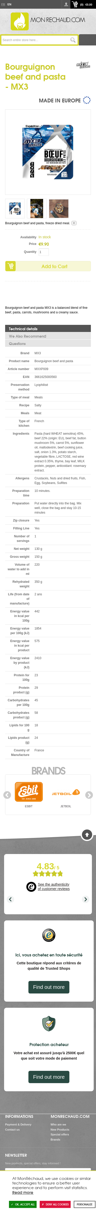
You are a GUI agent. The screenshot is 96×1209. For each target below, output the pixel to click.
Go (73, 40)
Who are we (58, 1124)
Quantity (30, 252)
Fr (3, 4)
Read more (22, 1192)
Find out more (49, 987)
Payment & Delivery (18, 1124)
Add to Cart (54, 266)
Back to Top (87, 834)
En (9, 4)
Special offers (60, 1134)
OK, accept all (23, 1204)
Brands (48, 770)
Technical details (23, 328)
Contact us (12, 1129)
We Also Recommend (27, 336)
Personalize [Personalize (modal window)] (84, 1204)
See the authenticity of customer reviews (54, 886)
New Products (60, 1129)
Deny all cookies (55, 1204)
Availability (28, 237)
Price (32, 244)
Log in (66, 4)
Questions (17, 343)
